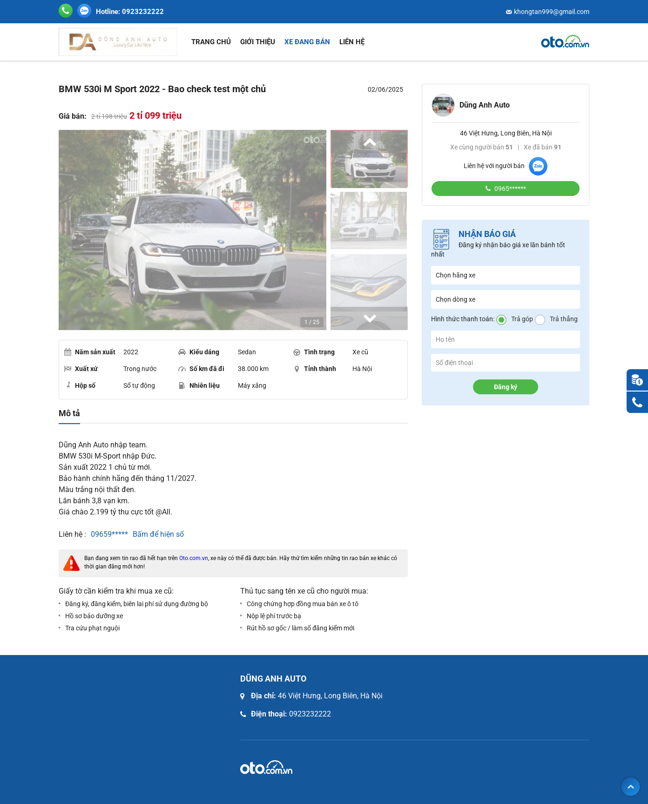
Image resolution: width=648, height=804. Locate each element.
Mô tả (69, 413)
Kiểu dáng (198, 352)
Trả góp (522, 319)
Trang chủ (211, 42)
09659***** (109, 534)
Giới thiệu (257, 42)
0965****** (509, 188)
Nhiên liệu (199, 385)
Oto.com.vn (193, 558)
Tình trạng (314, 352)
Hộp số (79, 385)
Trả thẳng (564, 319)
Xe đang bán (307, 42)
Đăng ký (505, 387)
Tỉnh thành (314, 368)
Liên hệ (351, 42)
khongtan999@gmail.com (551, 11)
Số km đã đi (201, 368)
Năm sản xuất (89, 352)
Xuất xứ (81, 368)
